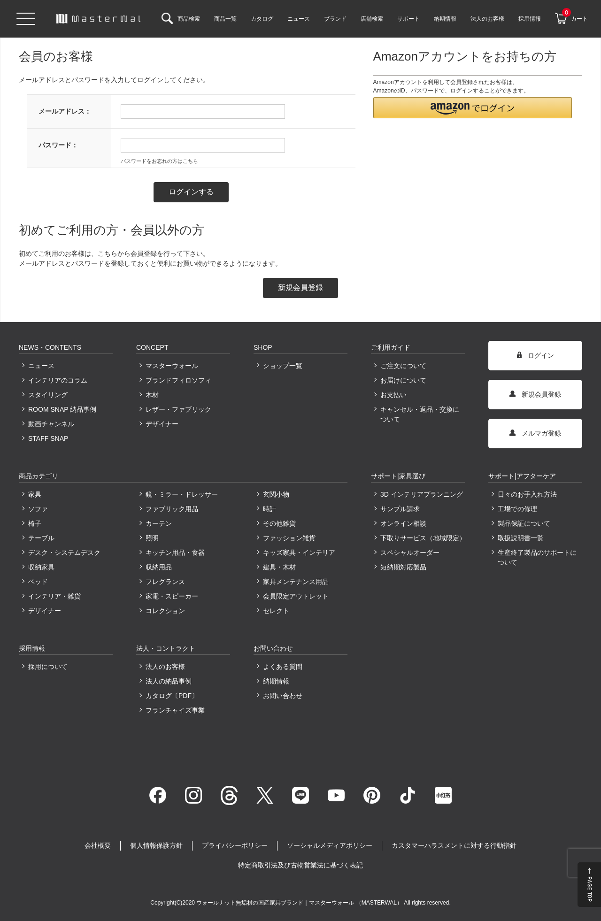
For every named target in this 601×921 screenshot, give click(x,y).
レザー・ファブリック (178, 409)
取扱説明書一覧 (521, 538)
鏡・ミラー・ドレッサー (182, 494)
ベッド (38, 581)
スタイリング (48, 395)
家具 (34, 494)
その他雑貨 (279, 523)
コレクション (165, 610)
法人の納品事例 (169, 681)
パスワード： (58, 145)
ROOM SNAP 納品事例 (62, 409)
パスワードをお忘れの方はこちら (159, 161)
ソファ (38, 509)
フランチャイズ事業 (175, 710)
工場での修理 (517, 509)
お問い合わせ (282, 695)
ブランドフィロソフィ (178, 380)
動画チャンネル (51, 424)
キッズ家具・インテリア (299, 552)
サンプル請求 (400, 509)
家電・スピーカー (172, 596)
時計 (269, 509)
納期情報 (276, 681)
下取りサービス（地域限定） (422, 538)
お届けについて (403, 380)
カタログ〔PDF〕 (172, 695)
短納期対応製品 (403, 567)
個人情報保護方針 (156, 845)
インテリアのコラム (57, 380)
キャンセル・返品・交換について (419, 414)
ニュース (41, 365)
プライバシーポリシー (235, 845)
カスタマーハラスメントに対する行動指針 (454, 845)
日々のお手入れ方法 (527, 494)
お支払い (393, 395)
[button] (472, 107)
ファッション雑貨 (289, 538)
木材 (152, 395)
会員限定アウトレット (296, 596)
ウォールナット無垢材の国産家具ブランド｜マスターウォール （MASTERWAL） (300, 902)
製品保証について (524, 523)
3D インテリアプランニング (421, 494)
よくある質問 (282, 666)
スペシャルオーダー (409, 552)
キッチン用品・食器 (175, 552)
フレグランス (165, 581)
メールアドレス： (65, 111)
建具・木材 (279, 567)
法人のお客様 (165, 666)
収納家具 (41, 567)
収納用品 (159, 567)
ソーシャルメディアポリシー (329, 845)
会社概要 (98, 845)
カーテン (159, 523)
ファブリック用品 (172, 509)
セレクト (276, 610)
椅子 (34, 523)
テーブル (41, 538)
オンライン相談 (403, 523)
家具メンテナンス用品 (296, 581)
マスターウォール (172, 365)
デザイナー (162, 424)
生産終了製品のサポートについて (537, 557)
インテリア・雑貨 (54, 596)
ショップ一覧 (282, 365)
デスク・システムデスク (64, 552)
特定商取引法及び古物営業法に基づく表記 (300, 865)
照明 (152, 538)
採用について (48, 666)
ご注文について (403, 365)
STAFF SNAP (48, 438)
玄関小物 (276, 494)
